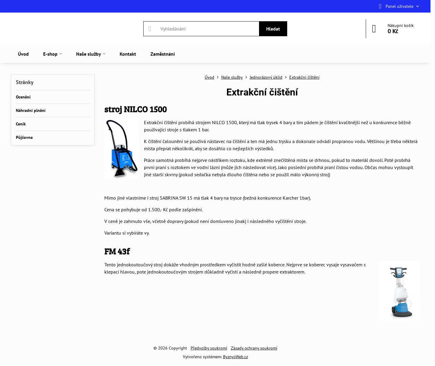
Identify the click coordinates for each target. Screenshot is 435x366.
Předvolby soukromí (209, 348)
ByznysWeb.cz (235, 356)
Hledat (273, 29)
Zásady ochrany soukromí (254, 348)
